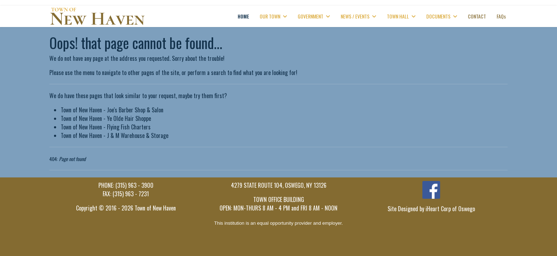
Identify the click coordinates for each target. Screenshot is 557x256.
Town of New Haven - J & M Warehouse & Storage (114, 135)
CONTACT (477, 16)
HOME (243, 16)
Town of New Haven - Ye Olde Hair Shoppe (106, 118)
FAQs (501, 16)
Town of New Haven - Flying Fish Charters (106, 127)
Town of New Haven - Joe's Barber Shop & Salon (112, 110)
